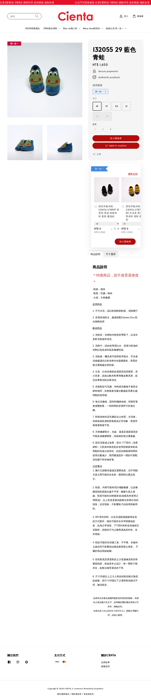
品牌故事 (105, 662)
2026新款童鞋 (50, 28)
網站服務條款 (63, 694)
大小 (95, 98)
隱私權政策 (77, 694)
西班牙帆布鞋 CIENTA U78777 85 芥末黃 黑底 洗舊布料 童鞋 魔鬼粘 (133, 213)
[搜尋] (36, 16)
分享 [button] (97, 154)
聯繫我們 (105, 666)
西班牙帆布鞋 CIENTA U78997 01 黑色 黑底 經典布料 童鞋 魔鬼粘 (106, 211)
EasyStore (98, 688)
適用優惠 (97, 85)
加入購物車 (116, 138)
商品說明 (95, 254)
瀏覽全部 (133, 173)
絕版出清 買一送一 (115, 28)
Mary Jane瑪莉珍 (91, 28)
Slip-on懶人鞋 (70, 28)
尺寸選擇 (111, 254)
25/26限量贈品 (32, 28)
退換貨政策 (89, 694)
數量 (95, 124)
